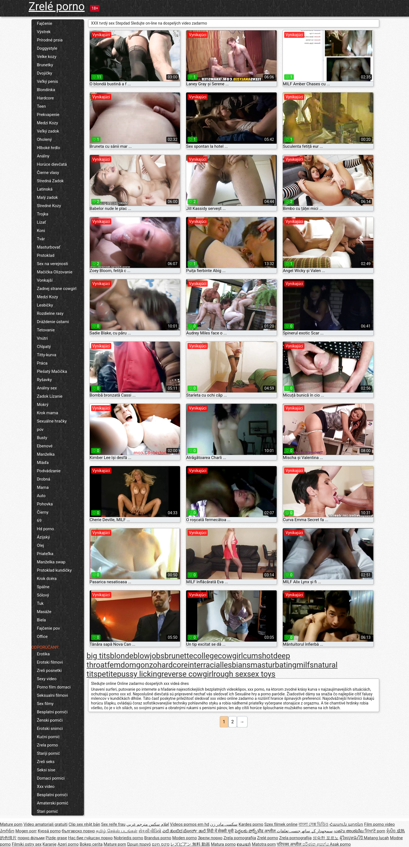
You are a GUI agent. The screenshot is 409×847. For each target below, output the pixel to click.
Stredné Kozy (49, 205)
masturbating (273, 664)
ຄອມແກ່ (244, 844)
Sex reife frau (113, 824)
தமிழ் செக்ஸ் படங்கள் (116, 830)
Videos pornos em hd (189, 824)
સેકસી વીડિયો (150, 830)
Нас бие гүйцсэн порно (90, 837)
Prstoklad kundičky (54, 570)
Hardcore (45, 98)
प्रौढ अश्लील (266, 830)
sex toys (261, 674)
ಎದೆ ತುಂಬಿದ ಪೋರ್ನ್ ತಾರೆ (184, 830)
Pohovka (45, 504)
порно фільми (31, 837)
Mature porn (11, 824)
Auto (41, 495)
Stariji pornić (48, 753)
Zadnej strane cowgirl (56, 288)
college (205, 655)
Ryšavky (44, 379)
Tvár (41, 238)
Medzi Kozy (47, 122)
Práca (42, 363)
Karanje (49, 844)
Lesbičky (45, 305)
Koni (41, 230)
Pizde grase (56, 837)
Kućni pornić (48, 736)
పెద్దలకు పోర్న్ (246, 830)
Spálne (43, 586)
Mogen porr (26, 830)
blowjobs (148, 655)
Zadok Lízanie (50, 396)
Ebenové (45, 446)
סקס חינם (161, 844)
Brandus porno (157, 837)
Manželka (46, 454)
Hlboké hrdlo (48, 147)
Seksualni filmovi (52, 695)
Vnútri (42, 338)
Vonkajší (45, 280)
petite (107, 674)
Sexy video (47, 678)
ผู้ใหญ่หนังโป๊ (352, 837)
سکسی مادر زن (224, 824)
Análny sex (47, 388)
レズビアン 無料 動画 (190, 844)
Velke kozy (47, 56)
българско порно (78, 830)
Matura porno (223, 844)
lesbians (236, 664)
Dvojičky (44, 73)
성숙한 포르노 (326, 837)
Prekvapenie (48, 114)
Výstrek (44, 31)
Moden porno (184, 837)
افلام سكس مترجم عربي (147, 824)
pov (40, 429)
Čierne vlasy (48, 172)
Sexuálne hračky (52, 421)
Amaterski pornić (52, 803)
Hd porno (45, 528)
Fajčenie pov (48, 628)
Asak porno (340, 844)
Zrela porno (47, 745)
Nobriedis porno (128, 837)
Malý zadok (47, 197)
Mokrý (43, 404)
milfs (305, 664)
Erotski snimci (50, 728)
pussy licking (139, 674)
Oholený (44, 139)
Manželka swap (51, 562)
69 (39, 520)
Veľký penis (47, 81)
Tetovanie (46, 330)
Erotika (43, 653)
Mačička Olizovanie (55, 272)
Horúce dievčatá (52, 164)
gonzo (146, 664)
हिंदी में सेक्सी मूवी (220, 830)
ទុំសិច (391, 830)
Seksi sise (46, 769)
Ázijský (43, 537)
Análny (43, 156)
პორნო (7, 830)
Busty (42, 437)
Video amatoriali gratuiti (45, 824)
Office (42, 636)
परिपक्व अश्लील (289, 844)
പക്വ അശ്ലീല (349, 830)
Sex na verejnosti (52, 263)
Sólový (43, 595)
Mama (43, 487)
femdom (121, 664)
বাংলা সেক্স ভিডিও (313, 824)
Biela (41, 620)
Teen (41, 106)
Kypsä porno (49, 830)
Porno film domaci (54, 687)
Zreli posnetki (49, 670)
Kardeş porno (251, 824)
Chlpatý (44, 346)
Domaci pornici (51, 778)
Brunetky (45, 64)
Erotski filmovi (50, 662)
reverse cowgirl (187, 674)
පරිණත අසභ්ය (316, 844)
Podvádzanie (49, 470)
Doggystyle (47, 48)
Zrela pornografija (239, 837)
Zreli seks (46, 761)
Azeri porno (68, 844)
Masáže (44, 611)
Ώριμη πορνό (139, 844)
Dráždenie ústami (53, 321)
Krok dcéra (47, 578)
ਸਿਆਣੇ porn (375, 830)
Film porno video (379, 824)
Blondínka (46, 89)
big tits (98, 655)
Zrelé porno (57, 6)
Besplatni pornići (52, 711)
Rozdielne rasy (50, 313)
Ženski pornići (50, 720)
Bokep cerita (91, 844)
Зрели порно (210, 837)
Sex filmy (45, 703)
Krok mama (47, 412)
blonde (121, 655)
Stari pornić (47, 811)
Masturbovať (48, 247)
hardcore (172, 664)
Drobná (43, 479)
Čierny (43, 512)
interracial (205, 664)
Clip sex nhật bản (84, 824)
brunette (178, 655)
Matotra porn (264, 844)
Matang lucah (376, 837)
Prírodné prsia (50, 40)
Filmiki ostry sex (27, 844)
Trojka (42, 214)
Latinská (45, 189)
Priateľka (45, 553)
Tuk (40, 603)
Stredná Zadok (50, 180)
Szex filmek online (280, 824)
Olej (40, 545)
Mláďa (43, 462)
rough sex (230, 674)
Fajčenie (44, 23)
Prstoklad (45, 255)
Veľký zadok (48, 131)
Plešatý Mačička (52, 371)
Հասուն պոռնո (346, 824)
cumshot (258, 655)
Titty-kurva (46, 354)
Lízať (41, 222)
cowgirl (230, 655)
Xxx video (46, 786)
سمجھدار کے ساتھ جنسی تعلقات (305, 830)
